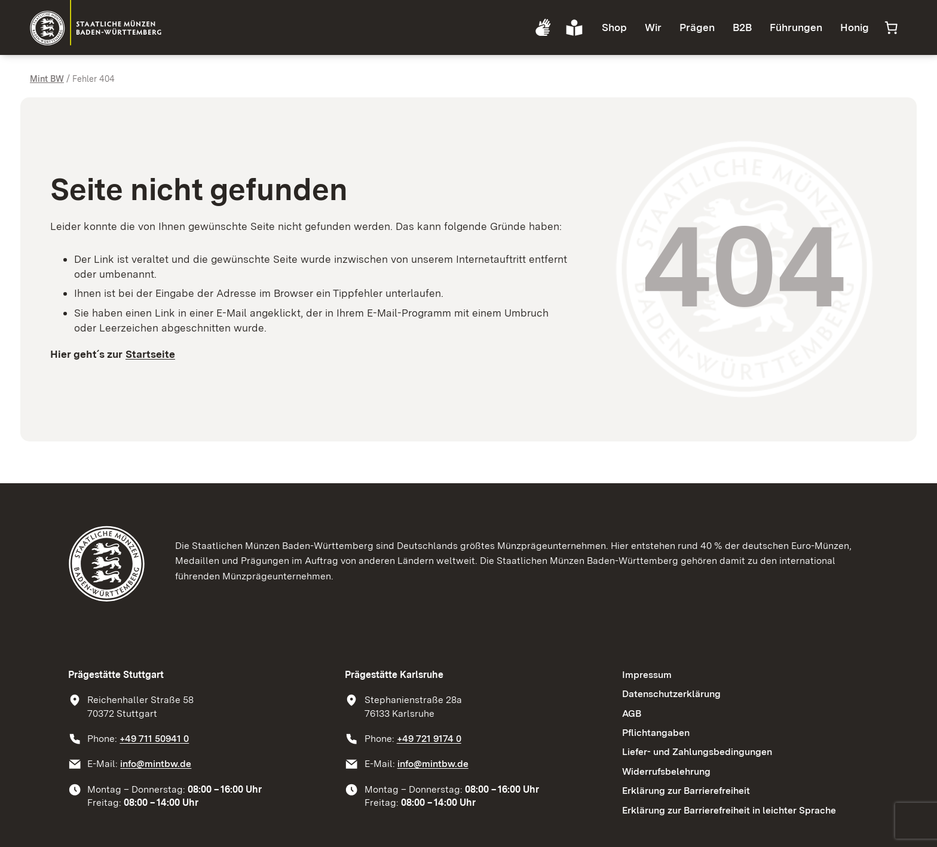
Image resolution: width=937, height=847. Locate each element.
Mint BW (47, 78)
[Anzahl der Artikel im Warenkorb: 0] (891, 27)
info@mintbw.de (155, 763)
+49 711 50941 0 (154, 738)
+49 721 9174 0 (429, 738)
